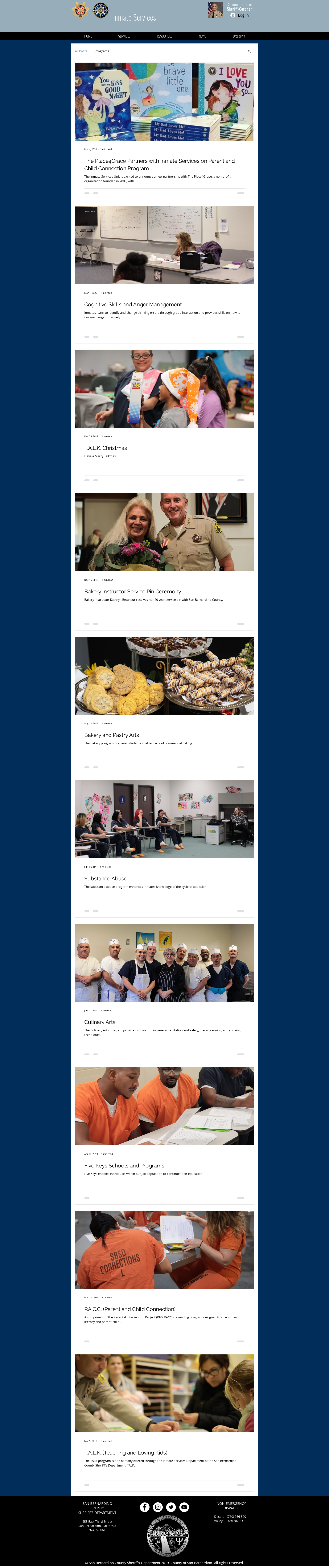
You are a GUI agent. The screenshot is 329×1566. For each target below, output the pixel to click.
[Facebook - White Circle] (145, 1507)
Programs (102, 51)
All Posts (81, 51)
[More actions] (244, 149)
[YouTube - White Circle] (184, 1507)
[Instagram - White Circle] (158, 1507)
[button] (249, 52)
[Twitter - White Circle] (171, 1507)
